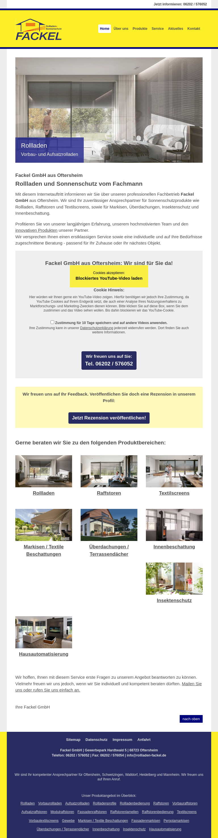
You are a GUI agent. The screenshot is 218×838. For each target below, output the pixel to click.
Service (158, 29)
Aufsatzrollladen (77, 803)
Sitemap (73, 739)
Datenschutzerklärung (96, 328)
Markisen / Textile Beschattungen (103, 821)
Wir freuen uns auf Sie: (109, 356)
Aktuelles (175, 29)
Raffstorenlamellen (124, 812)
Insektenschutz (174, 600)
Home (104, 29)
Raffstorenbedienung (157, 812)
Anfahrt (143, 739)
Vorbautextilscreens (44, 821)
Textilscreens (174, 493)
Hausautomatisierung (43, 654)
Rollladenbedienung (135, 803)
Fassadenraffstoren (92, 812)
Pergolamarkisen (176, 821)
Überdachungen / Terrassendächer (63, 829)
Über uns (121, 29)
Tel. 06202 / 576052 (109, 364)
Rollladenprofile (104, 803)
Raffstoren (109, 493)
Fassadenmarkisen (145, 821)
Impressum (122, 739)
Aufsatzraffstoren (34, 812)
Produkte (140, 29)
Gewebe (68, 821)
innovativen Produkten (36, 230)
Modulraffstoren (62, 812)
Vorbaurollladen (50, 803)
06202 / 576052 (195, 4)
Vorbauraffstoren (185, 803)
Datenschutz (96, 739)
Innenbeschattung (174, 546)
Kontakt (193, 29)
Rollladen (44, 493)
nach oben (191, 719)
